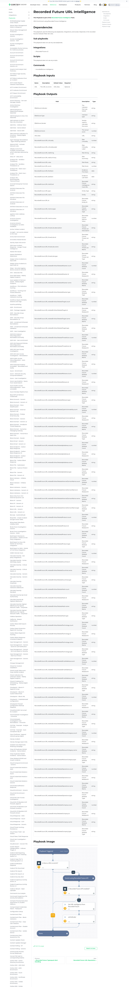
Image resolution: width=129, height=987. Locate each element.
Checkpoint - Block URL (17, 696)
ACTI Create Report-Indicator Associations (17, 83)
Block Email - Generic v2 (17, 444)
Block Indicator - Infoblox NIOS (18, 483)
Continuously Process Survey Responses (17, 952)
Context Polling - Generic (18, 948)
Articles (45, 5)
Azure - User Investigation (18, 378)
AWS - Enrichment (16, 307)
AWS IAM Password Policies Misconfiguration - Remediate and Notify (18, 344)
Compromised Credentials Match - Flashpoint (18, 907)
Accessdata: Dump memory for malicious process (19, 49)
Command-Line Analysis (17, 893)
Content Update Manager (18, 943)
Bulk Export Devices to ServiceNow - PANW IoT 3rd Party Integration (18, 537)
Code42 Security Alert (17, 877)
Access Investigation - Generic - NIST (17, 39)
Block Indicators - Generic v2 (19, 490)
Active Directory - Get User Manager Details (18, 101)
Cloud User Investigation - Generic (18, 840)
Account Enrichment (16, 52)
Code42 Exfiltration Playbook (16, 864)
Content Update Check (17, 940)
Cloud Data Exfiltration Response (17, 786)
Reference (53, 5)
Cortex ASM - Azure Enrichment (16, 973)
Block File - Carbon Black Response (18, 461)
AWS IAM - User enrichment (19, 340)
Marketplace (63, 5)
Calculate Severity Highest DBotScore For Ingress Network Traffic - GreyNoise (18, 611)
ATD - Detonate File (16, 272)
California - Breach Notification (16, 620)
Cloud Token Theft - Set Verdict (17, 832)
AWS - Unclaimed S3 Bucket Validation (19, 327)
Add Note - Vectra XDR (17, 130)
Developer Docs (35, 5)
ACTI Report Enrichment (18, 93)
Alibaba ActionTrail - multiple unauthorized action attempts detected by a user (19, 151)
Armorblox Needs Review (18, 239)
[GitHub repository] (100, 5)
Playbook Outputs (106, 24)
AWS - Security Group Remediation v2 (17, 318)
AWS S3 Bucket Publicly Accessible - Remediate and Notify (19, 366)
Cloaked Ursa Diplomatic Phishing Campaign (18, 745)
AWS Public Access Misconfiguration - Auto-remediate (17, 360)
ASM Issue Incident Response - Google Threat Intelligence (18, 247)
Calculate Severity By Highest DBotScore (16, 600)
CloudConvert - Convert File (18, 844)
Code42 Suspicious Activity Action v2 (18, 880)
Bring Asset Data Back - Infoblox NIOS (17, 523)
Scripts (105, 18)
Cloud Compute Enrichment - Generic (19, 763)
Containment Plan (16, 914)
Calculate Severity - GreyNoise (16, 582)
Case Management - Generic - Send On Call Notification (19, 645)
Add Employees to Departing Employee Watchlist (16, 111)
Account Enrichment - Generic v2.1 (17, 65)
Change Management (17, 663)
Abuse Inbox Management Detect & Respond (18, 26)
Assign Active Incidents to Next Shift (18, 259)
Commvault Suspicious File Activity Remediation (18, 897)
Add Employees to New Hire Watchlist (19, 116)
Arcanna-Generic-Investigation (15, 219)
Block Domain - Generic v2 (18, 421)
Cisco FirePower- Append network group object (18, 735)
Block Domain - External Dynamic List (17, 410)
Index (10, 9)
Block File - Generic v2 (17, 475)
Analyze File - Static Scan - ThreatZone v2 (18, 174)
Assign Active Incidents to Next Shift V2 (18, 264)
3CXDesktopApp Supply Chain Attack (17, 21)
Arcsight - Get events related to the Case (19, 233)
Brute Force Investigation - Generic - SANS (18, 532)
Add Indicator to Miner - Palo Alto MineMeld (17, 121)
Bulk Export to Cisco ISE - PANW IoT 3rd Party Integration (18, 543)
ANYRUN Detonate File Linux (17, 193)
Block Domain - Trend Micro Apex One (19, 434)
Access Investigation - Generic (17, 35)
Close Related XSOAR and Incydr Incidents (18, 759)
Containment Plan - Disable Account (18, 927)
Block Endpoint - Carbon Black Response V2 (18, 452)
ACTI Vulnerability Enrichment (15, 96)
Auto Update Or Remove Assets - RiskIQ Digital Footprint (18, 281)
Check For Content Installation (16, 666)
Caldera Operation (16, 616)
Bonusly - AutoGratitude (17, 515)
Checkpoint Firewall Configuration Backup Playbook (17, 705)
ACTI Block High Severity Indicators (18, 74)
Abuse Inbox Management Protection (18, 30)
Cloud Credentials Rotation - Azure (19, 772)
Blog (95, 5)
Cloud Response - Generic (18, 824)
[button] (104, 5)
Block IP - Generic (15, 500)
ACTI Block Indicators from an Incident (18, 79)
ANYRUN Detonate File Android (17, 189)
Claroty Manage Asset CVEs (18, 742)
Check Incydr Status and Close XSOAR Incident (18, 671)
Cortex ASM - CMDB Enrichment (16, 982)
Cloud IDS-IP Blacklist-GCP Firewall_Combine (18, 807)
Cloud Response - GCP (17, 821)
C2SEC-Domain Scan (16, 553)
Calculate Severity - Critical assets (18, 565)
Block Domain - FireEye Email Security (17, 415)
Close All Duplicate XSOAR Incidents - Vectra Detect (18, 750)
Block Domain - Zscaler (17, 438)
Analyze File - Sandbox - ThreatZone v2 (17, 165)
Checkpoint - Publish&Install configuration (19, 700)
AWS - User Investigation (18, 331)
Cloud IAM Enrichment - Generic (17, 793)
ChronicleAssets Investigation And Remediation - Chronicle (17, 720)
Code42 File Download (17, 868)
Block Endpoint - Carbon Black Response (18, 447)
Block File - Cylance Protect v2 (18, 468)
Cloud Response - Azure (17, 818)
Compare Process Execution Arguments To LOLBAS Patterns (19, 902)
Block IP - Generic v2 (16, 503)
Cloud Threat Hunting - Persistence (17, 828)
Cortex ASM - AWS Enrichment (16, 968)
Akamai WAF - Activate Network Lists (17, 145)
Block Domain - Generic (17, 419)
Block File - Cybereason (17, 465)
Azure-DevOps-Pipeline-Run (19, 392)
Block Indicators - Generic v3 (19, 493)
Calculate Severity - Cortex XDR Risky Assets (18, 561)
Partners (87, 5)
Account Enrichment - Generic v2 (17, 61)
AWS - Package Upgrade (18, 310)
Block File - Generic (16, 472)
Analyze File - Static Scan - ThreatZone (18, 169)
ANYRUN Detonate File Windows (17, 198)
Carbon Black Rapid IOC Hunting (17, 633)
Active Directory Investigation (15, 106)
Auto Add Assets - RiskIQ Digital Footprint (18, 276)
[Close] (126, 1)
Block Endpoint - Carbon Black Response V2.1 (18, 456)
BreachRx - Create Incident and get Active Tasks (18, 518)
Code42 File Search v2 (17, 874)
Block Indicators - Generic (18, 487)
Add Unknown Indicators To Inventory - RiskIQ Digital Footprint (19, 135)
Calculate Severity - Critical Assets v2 (18, 570)
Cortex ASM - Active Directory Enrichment (17, 961)
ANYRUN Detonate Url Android (17, 203)
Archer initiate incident (17, 229)
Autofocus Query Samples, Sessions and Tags (18, 300)
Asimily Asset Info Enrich (18, 242)
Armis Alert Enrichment (17, 236)
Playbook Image (106, 26)
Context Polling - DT (16, 946)
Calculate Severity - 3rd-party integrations (17, 556)
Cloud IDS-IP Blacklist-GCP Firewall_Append (18, 803)
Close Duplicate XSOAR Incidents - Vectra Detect (18, 754)
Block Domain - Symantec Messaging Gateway (18, 429)
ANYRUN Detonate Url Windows (17, 210)
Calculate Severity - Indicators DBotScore (17, 586)
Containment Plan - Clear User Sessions (18, 922)
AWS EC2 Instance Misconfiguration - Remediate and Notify (17, 335)
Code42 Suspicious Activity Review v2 (18, 885)
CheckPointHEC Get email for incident (18, 711)
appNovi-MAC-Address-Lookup (17, 214)
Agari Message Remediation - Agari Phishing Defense (19, 140)
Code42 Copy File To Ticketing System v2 (16, 860)
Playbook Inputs (106, 22)
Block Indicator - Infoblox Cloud (18, 479)
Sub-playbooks (107, 13)
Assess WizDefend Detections (16, 255)
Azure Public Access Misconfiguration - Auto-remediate (17, 387)
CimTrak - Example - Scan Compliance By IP (18, 730)
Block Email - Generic (17, 441)
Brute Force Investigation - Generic (18, 527)
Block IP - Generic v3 (16, 506)
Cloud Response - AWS (17, 816)
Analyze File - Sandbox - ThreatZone (17, 160)
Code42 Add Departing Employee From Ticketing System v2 (18, 854)
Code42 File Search (16, 871)
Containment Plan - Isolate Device (18, 931)
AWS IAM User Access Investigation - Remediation (19, 354)
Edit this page (38, 946)
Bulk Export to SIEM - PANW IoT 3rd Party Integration (19, 549)
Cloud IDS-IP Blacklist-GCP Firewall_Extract (18, 812)
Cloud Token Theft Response (19, 836)
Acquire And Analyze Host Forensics (18, 70)
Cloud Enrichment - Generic (19, 790)
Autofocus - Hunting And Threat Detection (18, 291)
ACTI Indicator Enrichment (18, 90)
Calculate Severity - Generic (18, 574)
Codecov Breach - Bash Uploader (17, 889)
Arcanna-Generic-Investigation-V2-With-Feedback (17, 224)
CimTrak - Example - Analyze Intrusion (19, 726)
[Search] (114, 4)
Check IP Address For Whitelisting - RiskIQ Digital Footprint (19, 682)
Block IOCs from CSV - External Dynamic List (17, 496)
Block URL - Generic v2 (17, 512)
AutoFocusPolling (15, 304)
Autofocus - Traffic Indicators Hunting (16, 296)
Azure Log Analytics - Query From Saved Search (19, 382)
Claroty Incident (15, 739)
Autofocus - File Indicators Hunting (18, 287)
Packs (11, 12)
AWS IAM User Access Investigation (17, 350)
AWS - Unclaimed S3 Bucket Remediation (19, 323)
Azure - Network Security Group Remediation (18, 374)
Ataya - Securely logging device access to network (18, 269)
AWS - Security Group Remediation (17, 313)
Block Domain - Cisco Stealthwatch (17, 406)
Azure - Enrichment (16, 371)
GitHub (77, 1)
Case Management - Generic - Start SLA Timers (19, 654)
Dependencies (105, 11)
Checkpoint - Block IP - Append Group (17, 688)
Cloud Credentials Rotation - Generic (19, 781)
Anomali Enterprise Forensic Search (19, 184)
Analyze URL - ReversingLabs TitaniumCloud (14, 179)
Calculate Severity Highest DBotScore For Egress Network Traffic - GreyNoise (18, 605)
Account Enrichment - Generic (17, 56)
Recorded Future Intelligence (61, 17)
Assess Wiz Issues (15, 251)
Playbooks (12, 18)
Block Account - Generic (17, 399)
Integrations (13, 15)
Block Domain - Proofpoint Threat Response (18, 425)
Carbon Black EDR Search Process (18, 624)
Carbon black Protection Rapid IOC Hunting (17, 629)
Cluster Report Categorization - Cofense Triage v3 (18, 848)
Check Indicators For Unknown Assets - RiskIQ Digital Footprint (18, 676)
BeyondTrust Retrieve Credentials (17, 395)
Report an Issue (90, 948)
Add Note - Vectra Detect (18, 128)
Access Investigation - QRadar (17, 44)
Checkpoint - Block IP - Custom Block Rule (17, 692)
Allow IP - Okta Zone (16, 156)
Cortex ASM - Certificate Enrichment (17, 978)
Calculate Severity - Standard (16, 591)
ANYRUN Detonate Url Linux (19, 206)
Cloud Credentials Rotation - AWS (19, 768)
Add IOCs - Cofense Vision (18, 125)
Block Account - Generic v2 (18, 402)
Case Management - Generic (19, 642)
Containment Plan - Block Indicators (18, 918)
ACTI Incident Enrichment (18, 87)
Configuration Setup (16, 911)
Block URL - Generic (16, 509)
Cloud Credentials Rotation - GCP (19, 777)
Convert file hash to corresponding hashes (17, 957)
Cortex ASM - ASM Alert (17, 965)
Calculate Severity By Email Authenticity (18, 595)
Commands (106, 20)
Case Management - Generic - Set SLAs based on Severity (19, 650)
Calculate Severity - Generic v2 (18, 577)
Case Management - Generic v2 (19, 659)
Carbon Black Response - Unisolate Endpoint (18, 638)
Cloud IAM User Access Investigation (17, 798)
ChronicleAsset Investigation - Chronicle (19, 715)
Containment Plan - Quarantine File (16, 936)
